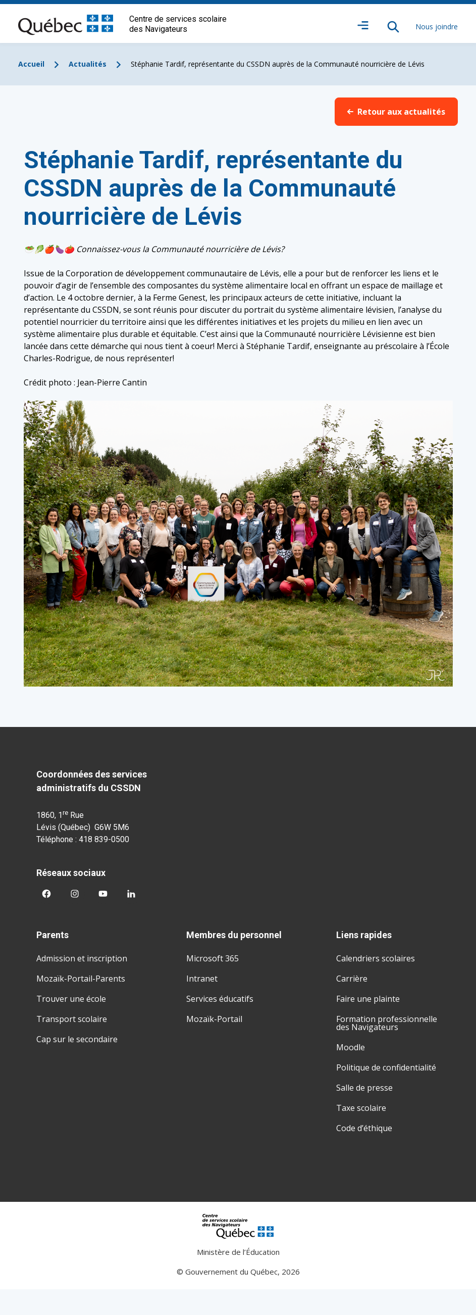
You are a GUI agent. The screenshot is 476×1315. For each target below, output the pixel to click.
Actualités (88, 64)
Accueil (31, 64)
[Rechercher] (393, 27)
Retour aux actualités (396, 112)
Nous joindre (436, 26)
